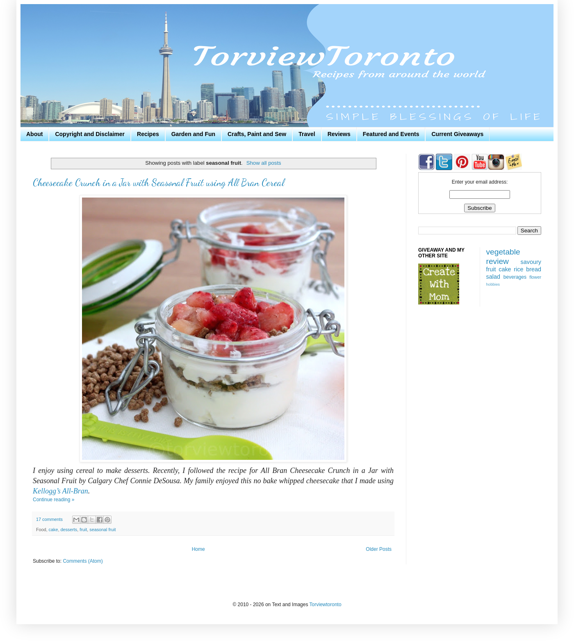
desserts (68, 529)
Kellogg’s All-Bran (60, 491)
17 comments (49, 519)
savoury (531, 262)
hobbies (493, 284)
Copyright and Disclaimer (90, 134)
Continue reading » (53, 499)
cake (53, 529)
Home (198, 549)
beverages (514, 277)
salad (493, 276)
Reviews (339, 134)
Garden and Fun (193, 134)
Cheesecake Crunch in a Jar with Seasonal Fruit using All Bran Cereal (158, 183)
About (34, 134)
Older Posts (379, 549)
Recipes (148, 134)
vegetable (503, 252)
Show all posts (263, 163)
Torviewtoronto (326, 604)
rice (518, 269)
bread (533, 269)
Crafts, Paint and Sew (257, 134)
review (497, 261)
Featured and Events (391, 134)
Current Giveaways (457, 134)
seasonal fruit (102, 529)
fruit (83, 529)
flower (535, 277)
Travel (306, 134)
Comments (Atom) (82, 561)
